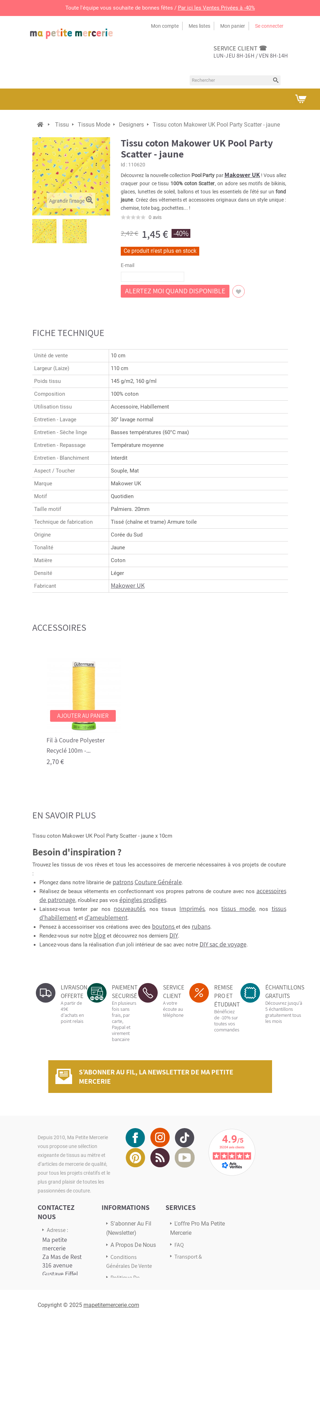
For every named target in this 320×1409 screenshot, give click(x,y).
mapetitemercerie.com (111, 1393)
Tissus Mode (94, 124)
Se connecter (269, 26)
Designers (131, 124)
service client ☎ (240, 48)
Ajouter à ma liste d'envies (238, 291)
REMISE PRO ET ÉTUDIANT (227, 995)
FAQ (179, 1245)
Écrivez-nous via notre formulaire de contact (64, 1352)
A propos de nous (133, 1245)
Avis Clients (187, 1277)
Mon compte (165, 26)
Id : (124, 164)
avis (155, 217)
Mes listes (199, 26)
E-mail (127, 265)
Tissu (62, 124)
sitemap (120, 1316)
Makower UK (242, 175)
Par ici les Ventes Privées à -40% (216, 8)
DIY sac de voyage (223, 944)
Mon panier (232, 26)
